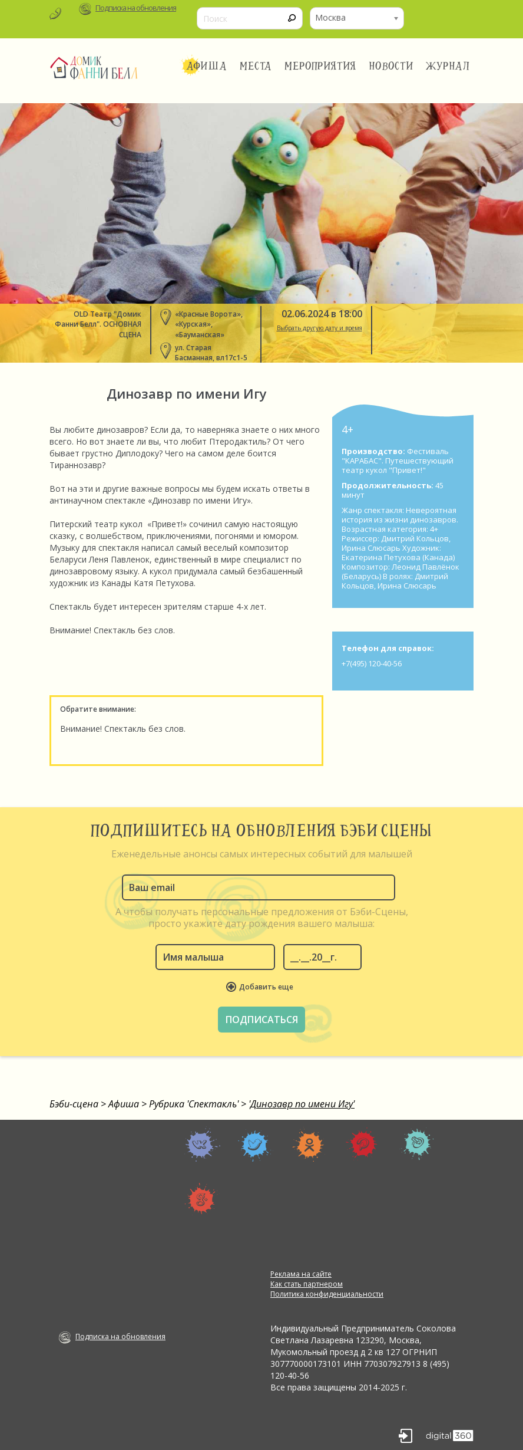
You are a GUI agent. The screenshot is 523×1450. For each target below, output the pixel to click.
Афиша (206, 66)
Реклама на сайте (301, 1274)
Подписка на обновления (135, 8)
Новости (391, 66)
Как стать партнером (306, 1284)
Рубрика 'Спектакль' (194, 1103)
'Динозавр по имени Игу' (302, 1103)
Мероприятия (320, 66)
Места (256, 66)
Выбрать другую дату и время (319, 328)
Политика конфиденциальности (326, 1294)
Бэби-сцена (73, 1103)
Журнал (448, 66)
